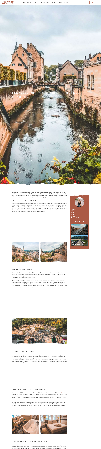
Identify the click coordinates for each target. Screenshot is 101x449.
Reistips (53, 2)
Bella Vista (63, 392)
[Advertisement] (39, 224)
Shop (37, 2)
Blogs (93, 2)
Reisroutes (45, 2)
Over (60, 2)
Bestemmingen (28, 2)
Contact (67, 2)
